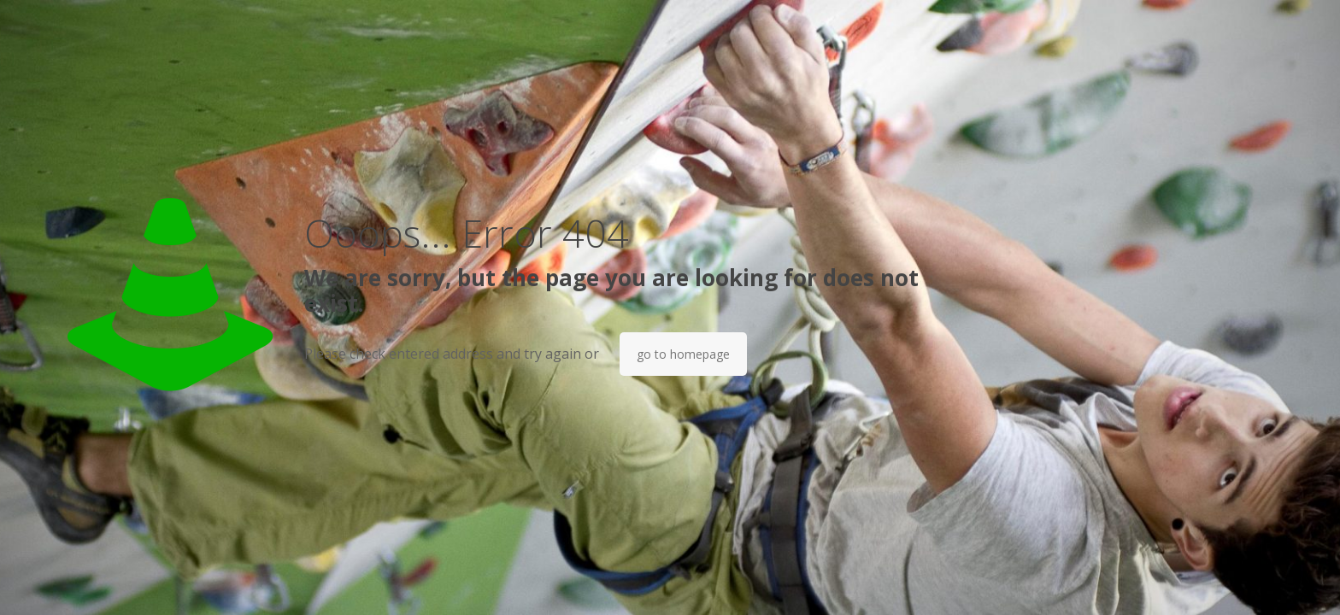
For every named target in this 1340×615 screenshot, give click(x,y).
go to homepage (683, 354)
